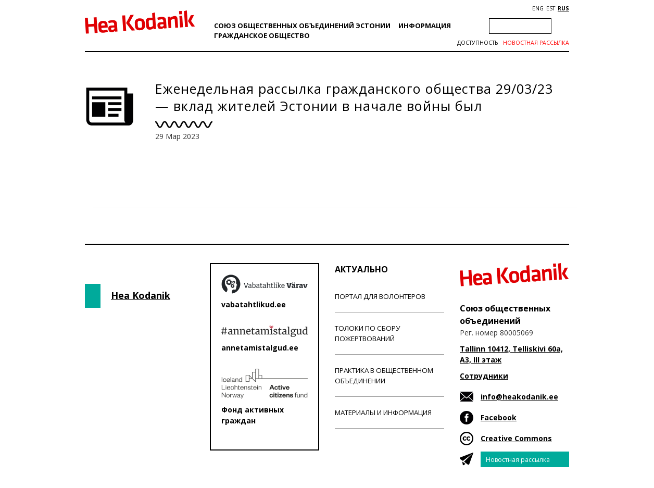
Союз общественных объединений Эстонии (302, 25)
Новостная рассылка (536, 42)
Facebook (499, 417)
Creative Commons (516, 438)
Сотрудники (484, 376)
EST (550, 8)
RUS (563, 8)
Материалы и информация (383, 412)
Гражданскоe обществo (262, 35)
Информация (424, 25)
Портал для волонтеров (380, 296)
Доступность (477, 42)
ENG (538, 8)
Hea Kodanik (140, 295)
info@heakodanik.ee (519, 397)
